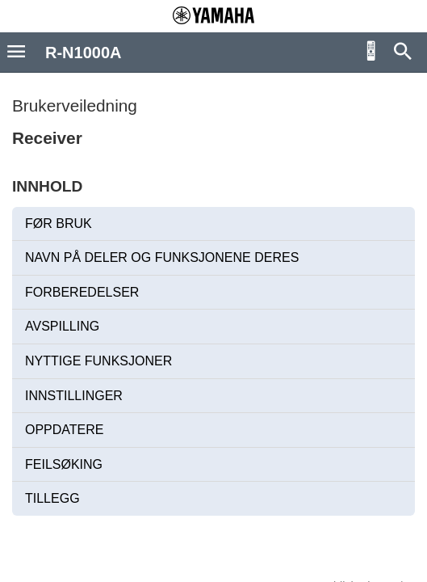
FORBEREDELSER (82, 292)
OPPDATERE (64, 429)
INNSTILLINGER (74, 396)
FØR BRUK (58, 223)
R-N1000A (83, 52)
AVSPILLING (62, 326)
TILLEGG (52, 498)
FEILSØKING (64, 464)
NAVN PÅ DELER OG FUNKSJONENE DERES (162, 257)
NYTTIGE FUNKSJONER (98, 361)
